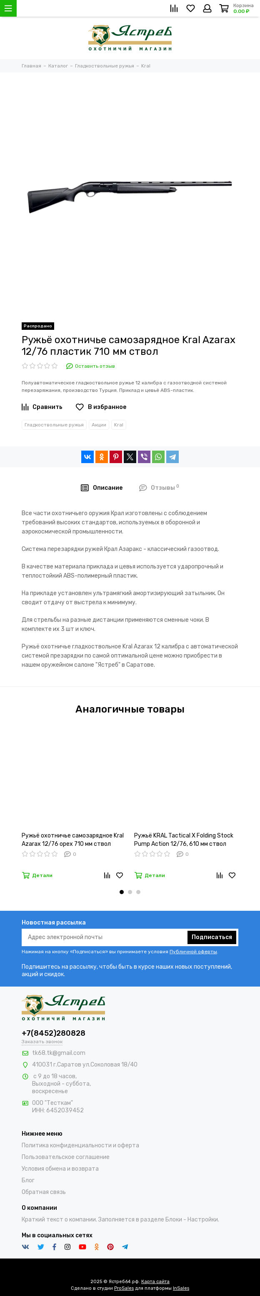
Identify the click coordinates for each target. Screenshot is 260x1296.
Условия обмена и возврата (60, 1168)
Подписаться (212, 937)
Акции (99, 425)
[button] (122, 892)
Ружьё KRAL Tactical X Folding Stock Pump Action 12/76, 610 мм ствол (183, 839)
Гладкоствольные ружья (54, 425)
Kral (118, 425)
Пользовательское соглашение (66, 1157)
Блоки (173, 1219)
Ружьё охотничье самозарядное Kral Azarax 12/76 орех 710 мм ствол (73, 839)
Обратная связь (44, 1192)
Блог (28, 1180)
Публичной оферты (193, 952)
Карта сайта (155, 1281)
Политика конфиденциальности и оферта (80, 1145)
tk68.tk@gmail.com (58, 1053)
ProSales (124, 1288)
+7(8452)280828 (53, 1033)
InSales (181, 1288)
